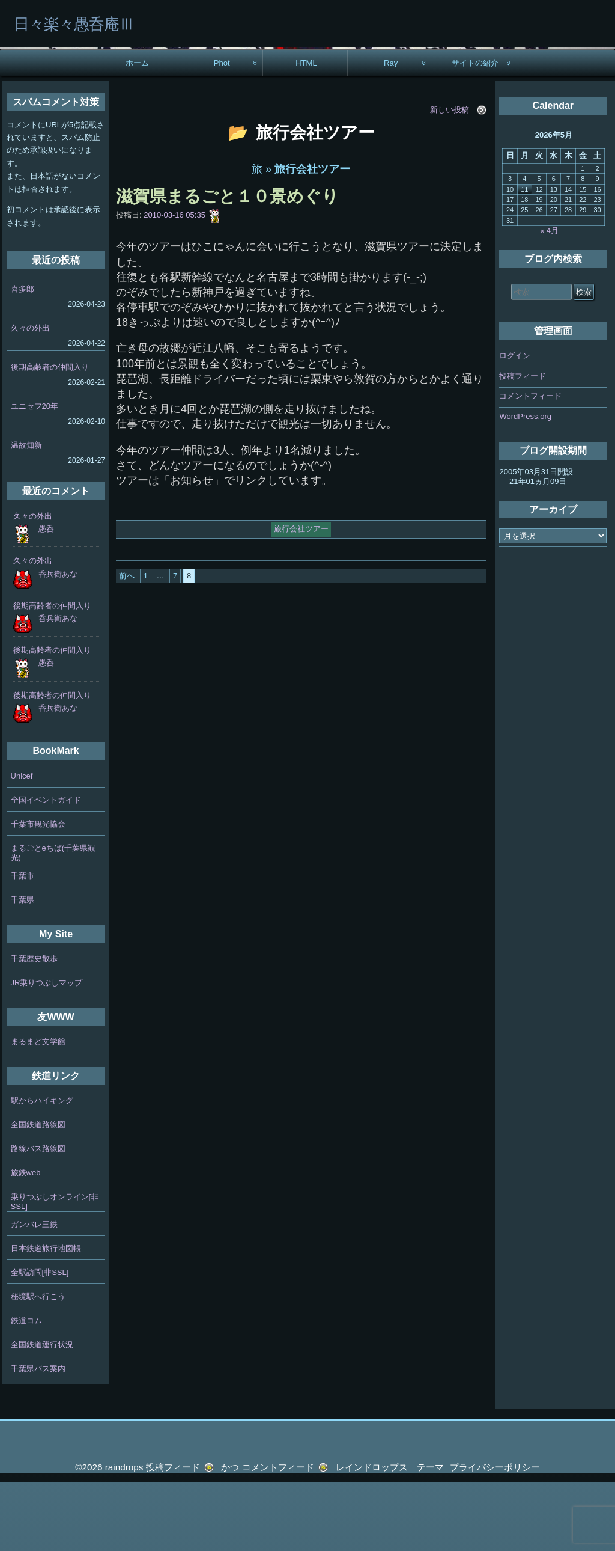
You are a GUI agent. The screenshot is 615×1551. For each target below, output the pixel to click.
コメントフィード (530, 465)
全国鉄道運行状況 (42, 1413)
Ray (391, 131)
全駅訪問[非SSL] (40, 1341)
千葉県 (22, 968)
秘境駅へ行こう (38, 1365)
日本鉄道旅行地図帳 (46, 1317)
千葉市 (22, 944)
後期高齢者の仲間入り (50, 436)
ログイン (514, 425)
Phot (222, 131)
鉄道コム (26, 1389)
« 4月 (549, 299)
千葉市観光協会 (38, 893)
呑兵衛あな (57, 642)
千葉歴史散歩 (34, 1027)
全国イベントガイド (46, 868)
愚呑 (46, 597)
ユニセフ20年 (34, 475)
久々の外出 (30, 397)
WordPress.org (525, 485)
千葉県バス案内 (38, 1437)
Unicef (22, 844)
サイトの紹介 (475, 131)
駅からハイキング (42, 1169)
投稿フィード (522, 445)
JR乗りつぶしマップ (47, 1051)
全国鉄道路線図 (38, 1193)
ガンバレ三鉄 (34, 1293)
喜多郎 (22, 358)
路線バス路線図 (38, 1217)
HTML (306, 131)
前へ (127, 644)
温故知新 (26, 514)
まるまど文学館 (38, 1110)
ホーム (137, 131)
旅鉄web (26, 1241)
